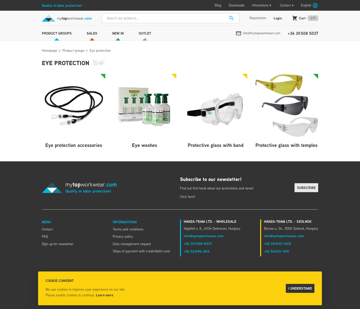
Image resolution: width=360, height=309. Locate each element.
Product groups (57, 33)
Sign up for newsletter (57, 244)
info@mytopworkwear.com (261, 33)
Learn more (104, 295)
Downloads (236, 5)
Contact (285, 5)
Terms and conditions (128, 229)
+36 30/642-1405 (277, 243)
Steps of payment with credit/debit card (141, 251)
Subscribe (306, 187)
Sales (92, 33)
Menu (46, 222)
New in (118, 33)
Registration (257, 18)
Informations (125, 222)
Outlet (145, 33)
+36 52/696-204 (196, 251)
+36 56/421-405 (276, 251)
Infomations (260, 5)
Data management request (132, 244)
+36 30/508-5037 (198, 243)
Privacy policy (123, 236)
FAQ (45, 236)
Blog (218, 5)
